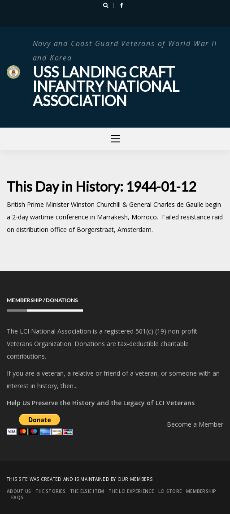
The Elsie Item (87, 491)
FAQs (17, 497)
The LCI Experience (131, 491)
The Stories (50, 491)
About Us (19, 491)
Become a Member (195, 424)
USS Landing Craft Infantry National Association (106, 86)
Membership (201, 491)
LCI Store (170, 491)
